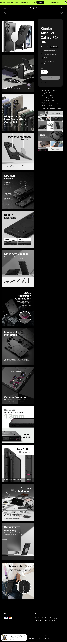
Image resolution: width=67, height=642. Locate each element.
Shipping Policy (37, 638)
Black (44, 72)
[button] (5, 8)
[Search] (60, 12)
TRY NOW (43, 2)
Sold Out (50, 77)
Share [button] (43, 83)
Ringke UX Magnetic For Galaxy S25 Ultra (16, 637)
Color (42, 68)
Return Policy (46, 638)
